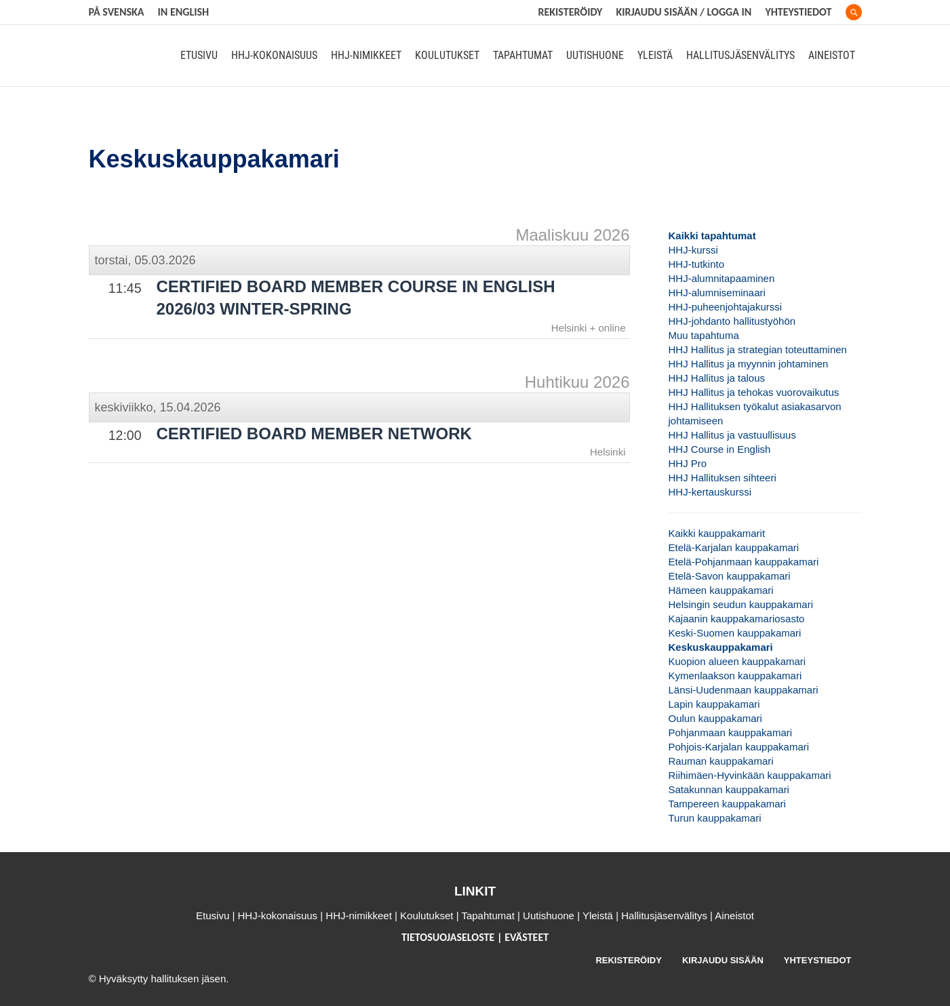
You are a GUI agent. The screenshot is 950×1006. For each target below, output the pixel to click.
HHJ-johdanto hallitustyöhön (732, 321)
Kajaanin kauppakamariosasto (737, 618)
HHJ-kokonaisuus (274, 55)
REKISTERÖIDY (570, 11)
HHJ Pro (688, 463)
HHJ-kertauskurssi (710, 492)
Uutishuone (595, 55)
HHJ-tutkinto (697, 264)
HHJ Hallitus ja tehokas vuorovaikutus (754, 392)
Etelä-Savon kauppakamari (730, 576)
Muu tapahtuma (704, 335)
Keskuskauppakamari (721, 647)
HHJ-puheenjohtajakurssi (726, 307)
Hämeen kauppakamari (721, 590)
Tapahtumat (523, 55)
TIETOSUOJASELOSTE (449, 937)
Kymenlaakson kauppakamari (735, 675)
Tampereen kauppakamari (727, 803)
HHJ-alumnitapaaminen (722, 278)
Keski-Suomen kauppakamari (735, 633)
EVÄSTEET (526, 937)
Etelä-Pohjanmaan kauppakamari (744, 561)
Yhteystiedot (798, 11)
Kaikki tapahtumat (712, 235)
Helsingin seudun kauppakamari (741, 604)
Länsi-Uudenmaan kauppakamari (743, 690)
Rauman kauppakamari (721, 761)
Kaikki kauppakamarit (717, 533)
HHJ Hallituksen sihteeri (722, 477)
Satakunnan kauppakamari (729, 789)
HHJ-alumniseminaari (717, 292)
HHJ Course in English (720, 449)
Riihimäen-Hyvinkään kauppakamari (750, 775)
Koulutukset (447, 55)
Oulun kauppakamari (715, 718)
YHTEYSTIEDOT (818, 960)
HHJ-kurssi (693, 250)
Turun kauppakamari (715, 818)
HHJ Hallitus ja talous (717, 378)
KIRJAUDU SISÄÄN (723, 960)
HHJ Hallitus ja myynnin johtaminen (749, 363)
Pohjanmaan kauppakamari (731, 732)
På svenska (116, 11)
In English (183, 11)
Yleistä (655, 55)
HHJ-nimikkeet (366, 55)
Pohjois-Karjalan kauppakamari (739, 746)
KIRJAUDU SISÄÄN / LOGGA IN (683, 11)
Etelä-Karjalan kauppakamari (734, 547)
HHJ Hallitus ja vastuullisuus (732, 435)
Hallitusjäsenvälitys (740, 55)
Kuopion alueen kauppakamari (737, 661)
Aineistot (831, 55)
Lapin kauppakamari (714, 704)
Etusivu (199, 55)
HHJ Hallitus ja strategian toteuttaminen (758, 349)
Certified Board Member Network (314, 433)
